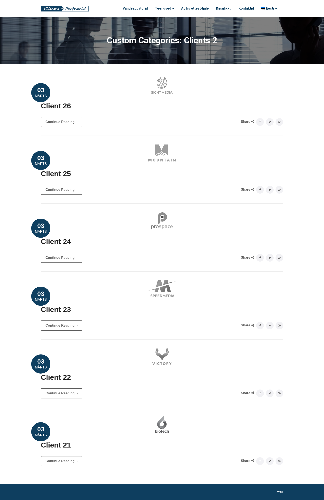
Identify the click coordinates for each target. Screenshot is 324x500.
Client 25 (56, 174)
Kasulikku (223, 8)
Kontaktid (246, 8)
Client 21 (56, 445)
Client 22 (56, 377)
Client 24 (56, 241)
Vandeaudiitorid (135, 8)
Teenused (163, 8)
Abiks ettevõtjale (195, 8)
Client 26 (56, 106)
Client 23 (56, 309)
